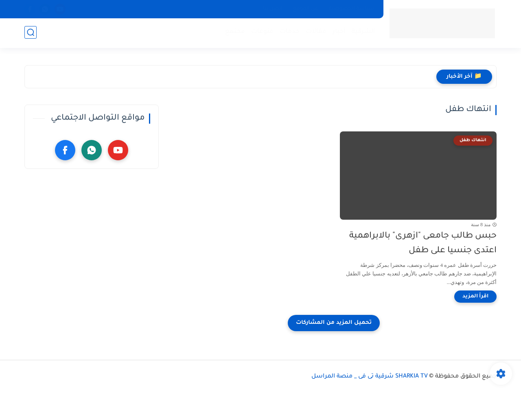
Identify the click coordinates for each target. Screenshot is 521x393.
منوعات (261, 32)
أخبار (338, 32)
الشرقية (362, 32)
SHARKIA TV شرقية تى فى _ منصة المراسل (369, 376)
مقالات (315, 32)
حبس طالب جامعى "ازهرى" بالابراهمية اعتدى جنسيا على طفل (423, 243)
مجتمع (234, 32)
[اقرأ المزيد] (475, 296)
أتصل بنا (272, 9)
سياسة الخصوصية (351, 9)
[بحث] (30, 33)
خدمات (289, 32)
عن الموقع (305, 9)
